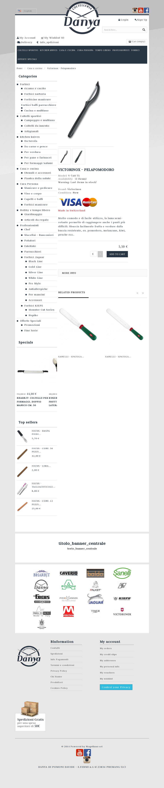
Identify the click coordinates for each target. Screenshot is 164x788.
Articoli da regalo (36, 219)
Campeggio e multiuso (39, 120)
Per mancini (37, 294)
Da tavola (30, 141)
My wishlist (106, 677)
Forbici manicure (36, 204)
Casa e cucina (34, 68)
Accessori (35, 300)
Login (124, 19)
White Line (36, 277)
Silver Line (36, 272)
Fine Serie (31, 330)
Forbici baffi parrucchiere (38, 105)
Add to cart (118, 253)
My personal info (110, 664)
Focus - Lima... (38, 464)
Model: (63, 175)
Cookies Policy (59, 686)
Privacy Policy (59, 669)
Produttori (57, 680)
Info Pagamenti (59, 657)
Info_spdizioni (49, 42)
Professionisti (29, 225)
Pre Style (35, 283)
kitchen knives (30, 136)
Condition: (65, 192)
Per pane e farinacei (38, 157)
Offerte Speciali (30, 320)
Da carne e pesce (36, 146)
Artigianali (31, 131)
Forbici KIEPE (33, 305)
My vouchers (107, 670)
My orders (106, 646)
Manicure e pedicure (38, 188)
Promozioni (32, 325)
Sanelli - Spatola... (71, 355)
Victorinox (74, 189)
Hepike (33, 315)
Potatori (30, 240)
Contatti (55, 646)
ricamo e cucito (35, 88)
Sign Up (142, 19)
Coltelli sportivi (30, 116)
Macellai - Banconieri (39, 235)
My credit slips (108, 652)
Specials (26, 342)
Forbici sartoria (35, 93)
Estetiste (30, 246)
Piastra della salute (37, 178)
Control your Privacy (116, 685)
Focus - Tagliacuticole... (40, 482)
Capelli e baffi (33, 199)
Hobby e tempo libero (35, 210)
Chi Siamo (56, 674)
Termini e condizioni (62, 663)
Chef (27, 229)
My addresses (108, 658)
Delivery (26, 42)
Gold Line (35, 266)
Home (20, 68)
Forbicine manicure (37, 99)
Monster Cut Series (41, 309)
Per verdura (32, 152)
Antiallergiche (38, 289)
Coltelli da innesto (36, 125)
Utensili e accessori (37, 172)
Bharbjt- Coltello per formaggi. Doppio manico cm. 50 (31, 400)
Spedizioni (57, 651)
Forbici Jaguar (34, 257)
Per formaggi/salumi (38, 163)
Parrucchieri (32, 251)
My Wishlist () (54, 37)
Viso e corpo (33, 193)
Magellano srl (94, 744)
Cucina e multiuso (36, 110)
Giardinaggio (33, 214)
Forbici (25, 84)
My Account (27, 37)
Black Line (36, 261)
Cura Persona (29, 183)
